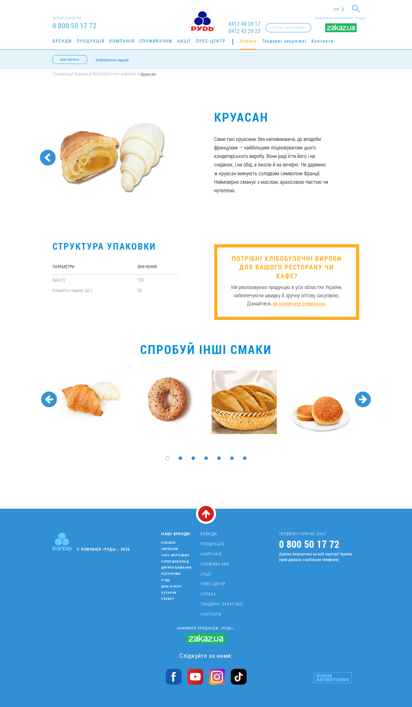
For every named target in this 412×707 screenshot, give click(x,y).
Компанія (121, 41)
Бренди (62, 41)
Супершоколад (175, 561)
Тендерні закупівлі (284, 41)
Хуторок (169, 593)
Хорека (248, 41)
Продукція (90, 41)
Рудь (165, 580)
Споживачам (155, 41)
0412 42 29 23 (244, 31)
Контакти (322, 41)
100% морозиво (175, 555)
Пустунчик (171, 574)
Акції (184, 41)
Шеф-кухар (171, 586)
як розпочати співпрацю (299, 303)
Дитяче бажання (176, 567)
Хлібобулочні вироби (112, 59)
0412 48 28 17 (244, 23)
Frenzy (167, 599)
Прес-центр (211, 41)
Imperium (169, 549)
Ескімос (168, 543)
